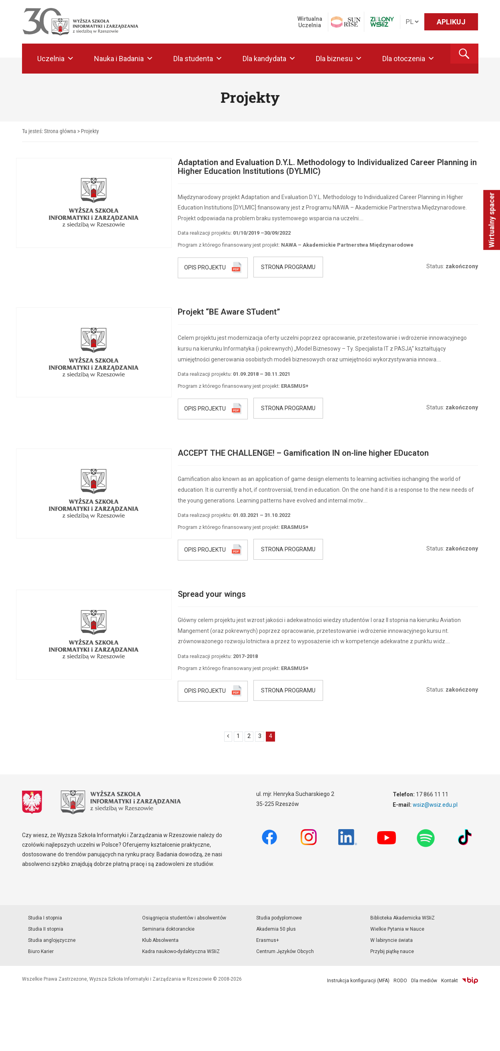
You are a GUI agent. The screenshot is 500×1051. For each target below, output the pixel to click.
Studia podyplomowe (279, 918)
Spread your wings (212, 594)
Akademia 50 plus (276, 929)
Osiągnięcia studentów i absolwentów (184, 918)
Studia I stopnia (45, 918)
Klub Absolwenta (160, 940)
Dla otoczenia (408, 59)
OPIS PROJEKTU (205, 267)
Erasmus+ (267, 940)
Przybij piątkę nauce (392, 951)
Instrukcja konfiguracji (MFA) (358, 980)
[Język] (412, 22)
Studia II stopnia (45, 929)
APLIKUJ (451, 22)
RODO (400, 980)
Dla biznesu (339, 59)
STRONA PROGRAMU (288, 267)
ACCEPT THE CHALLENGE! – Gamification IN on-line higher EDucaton (303, 453)
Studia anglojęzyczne (52, 940)
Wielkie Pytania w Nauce (397, 929)
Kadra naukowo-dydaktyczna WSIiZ (181, 951)
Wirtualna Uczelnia (309, 22)
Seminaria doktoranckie (168, 929)
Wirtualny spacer (491, 219)
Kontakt (449, 980)
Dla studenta (198, 59)
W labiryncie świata (391, 940)
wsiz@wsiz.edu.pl (435, 805)
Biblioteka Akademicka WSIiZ (402, 918)
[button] (464, 54)
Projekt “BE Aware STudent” (229, 312)
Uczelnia (55, 59)
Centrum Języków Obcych (285, 951)
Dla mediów (424, 980)
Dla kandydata (269, 59)
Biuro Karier (41, 951)
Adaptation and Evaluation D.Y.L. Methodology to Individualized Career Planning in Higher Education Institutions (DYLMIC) (327, 167)
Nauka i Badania (123, 59)
